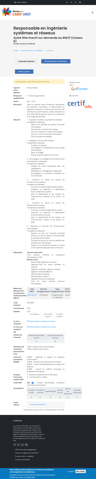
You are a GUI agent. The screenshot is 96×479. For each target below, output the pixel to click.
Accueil (15, 50)
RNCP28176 (31, 295)
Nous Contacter (20, 2)
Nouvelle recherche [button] (26, 61)
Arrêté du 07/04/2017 (38, 404)
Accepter (71, 472)
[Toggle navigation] (93, 12)
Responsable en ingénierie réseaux (41, 321)
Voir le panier (24, 72)
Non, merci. (80, 472)
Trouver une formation (25, 460)
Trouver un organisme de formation (29, 453)
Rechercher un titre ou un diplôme (32, 50)
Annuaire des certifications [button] (56, 61)
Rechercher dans (76, 86)
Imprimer (74, 96)
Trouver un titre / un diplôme (27, 456)
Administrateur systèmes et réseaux (41, 327)
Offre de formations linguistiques (28, 450)
